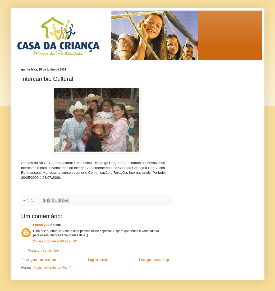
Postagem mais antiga (155, 260)
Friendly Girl (42, 225)
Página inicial (97, 260)
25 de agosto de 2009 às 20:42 (55, 241)
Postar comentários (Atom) (52, 267)
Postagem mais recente (39, 260)
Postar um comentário (43, 250)
